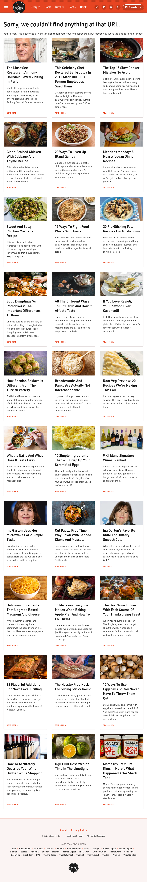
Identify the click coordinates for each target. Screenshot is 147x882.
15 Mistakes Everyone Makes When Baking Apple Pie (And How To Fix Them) (72, 612)
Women (116, 855)
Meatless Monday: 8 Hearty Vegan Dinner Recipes (119, 156)
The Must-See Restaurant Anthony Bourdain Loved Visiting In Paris (25, 74)
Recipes (35, 7)
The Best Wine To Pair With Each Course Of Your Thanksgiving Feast (121, 609)
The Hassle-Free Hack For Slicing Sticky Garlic (73, 686)
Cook (48, 7)
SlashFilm (15, 855)
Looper (45, 852)
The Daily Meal (66, 855)
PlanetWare (115, 852)
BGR (14, 849)
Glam (86, 849)
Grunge (96, 849)
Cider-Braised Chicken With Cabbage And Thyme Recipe (24, 156)
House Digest (125, 849)
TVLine (105, 855)
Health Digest (109, 849)
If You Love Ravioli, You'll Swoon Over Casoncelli (117, 306)
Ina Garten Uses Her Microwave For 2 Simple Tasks (25, 535)
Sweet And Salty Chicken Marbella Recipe (20, 231)
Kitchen (59, 7)
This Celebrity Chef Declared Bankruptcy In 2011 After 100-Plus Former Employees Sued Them (73, 76)
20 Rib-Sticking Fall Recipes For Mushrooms (121, 228)
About (63, 830)
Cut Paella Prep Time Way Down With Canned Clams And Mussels (73, 535)
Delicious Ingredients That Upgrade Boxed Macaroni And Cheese (23, 609)
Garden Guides (74, 849)
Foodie (60, 849)
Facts (72, 7)
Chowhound (24, 849)
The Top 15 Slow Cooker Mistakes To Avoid (121, 69)
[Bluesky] (111, 7)
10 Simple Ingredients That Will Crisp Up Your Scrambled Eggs (72, 460)
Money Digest (69, 852)
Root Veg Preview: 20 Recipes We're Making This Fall (120, 385)
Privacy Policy (79, 830)
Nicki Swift (84, 852)
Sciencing (129, 852)
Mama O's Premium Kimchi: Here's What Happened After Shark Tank (120, 771)
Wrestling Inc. (129, 855)
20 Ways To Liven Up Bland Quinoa (70, 153)
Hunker (13, 852)
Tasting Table (50, 855)
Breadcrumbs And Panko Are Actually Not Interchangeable (72, 385)
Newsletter (133, 7)
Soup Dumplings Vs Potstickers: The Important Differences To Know (24, 308)
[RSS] (118, 7)
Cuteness (38, 849)
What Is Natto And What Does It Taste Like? (25, 457)
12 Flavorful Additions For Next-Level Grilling (24, 686)
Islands (23, 852)
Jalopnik (34, 852)
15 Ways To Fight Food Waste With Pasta (72, 228)
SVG (38, 855)
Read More (11, 113)
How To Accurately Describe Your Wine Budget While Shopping (24, 768)
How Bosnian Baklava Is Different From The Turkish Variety (25, 385)
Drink (83, 7)
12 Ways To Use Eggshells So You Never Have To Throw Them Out (121, 691)
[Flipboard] (104, 7)
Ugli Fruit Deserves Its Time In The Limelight (72, 766)
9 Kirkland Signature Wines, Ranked (118, 457)
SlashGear (28, 855)
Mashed (56, 852)
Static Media (54, 836)
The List (80, 855)
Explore (50, 849)
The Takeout (93, 855)
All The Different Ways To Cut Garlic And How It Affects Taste (73, 306)
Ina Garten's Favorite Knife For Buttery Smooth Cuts (119, 535)
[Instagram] (96, 7)
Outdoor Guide (99, 852)
